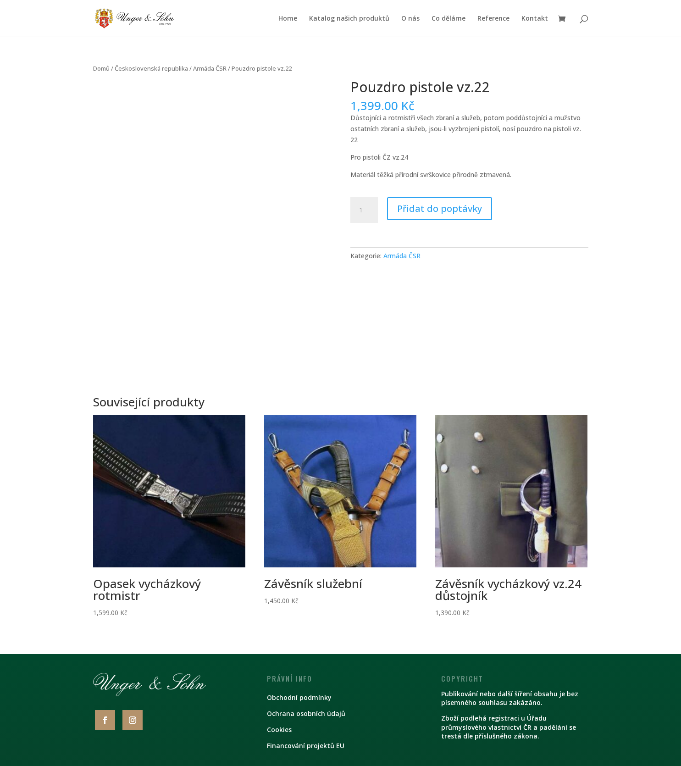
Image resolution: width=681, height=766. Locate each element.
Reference (493, 18)
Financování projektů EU (305, 745)
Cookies (279, 729)
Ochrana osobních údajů (306, 713)
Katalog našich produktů (349, 18)
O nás (410, 18)
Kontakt (534, 18)
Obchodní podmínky (299, 697)
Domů (101, 68)
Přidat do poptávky (439, 208)
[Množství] (364, 210)
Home (287, 18)
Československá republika (151, 68)
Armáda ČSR (210, 68)
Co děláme (448, 18)
